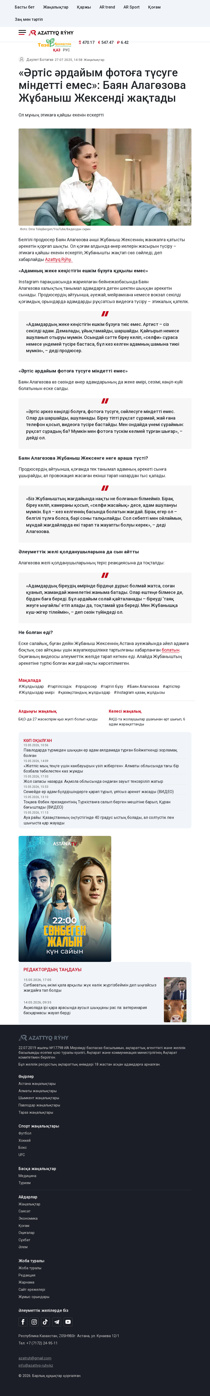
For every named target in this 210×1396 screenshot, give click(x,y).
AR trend (107, 7)
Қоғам (154, 7)
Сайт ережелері (32, 1290)
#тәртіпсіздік (59, 686)
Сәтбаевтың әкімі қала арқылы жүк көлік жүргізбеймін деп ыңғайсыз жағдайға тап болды (90, 988)
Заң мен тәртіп (29, 19)
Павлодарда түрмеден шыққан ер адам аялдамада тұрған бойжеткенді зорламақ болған (100, 753)
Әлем (23, 1247)
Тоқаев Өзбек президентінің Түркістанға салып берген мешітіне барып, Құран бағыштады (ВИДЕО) (97, 805)
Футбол (25, 1133)
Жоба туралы (30, 1268)
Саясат (25, 1211)
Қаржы (84, 7)
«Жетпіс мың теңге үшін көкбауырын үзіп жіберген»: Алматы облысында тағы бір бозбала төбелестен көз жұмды (101, 769)
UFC (22, 1155)
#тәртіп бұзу (111, 686)
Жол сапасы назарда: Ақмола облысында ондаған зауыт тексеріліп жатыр (93, 781)
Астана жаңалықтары (37, 1084)
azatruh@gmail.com (35, 1358)
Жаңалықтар (55, 7)
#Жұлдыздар (31, 686)
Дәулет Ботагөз (39, 60)
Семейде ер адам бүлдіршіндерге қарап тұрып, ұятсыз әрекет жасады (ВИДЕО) (99, 791)
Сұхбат (24, 1240)
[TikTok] (45, 1322)
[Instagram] (34, 1322)
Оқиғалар (27, 1233)
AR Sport (132, 7)
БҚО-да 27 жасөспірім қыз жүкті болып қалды (58, 719)
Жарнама (26, 1282)
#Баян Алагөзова (143, 686)
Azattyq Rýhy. (59, 259)
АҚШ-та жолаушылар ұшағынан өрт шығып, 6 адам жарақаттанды (147, 721)
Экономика (28, 1218)
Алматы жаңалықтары (38, 1091)
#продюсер (86, 686)
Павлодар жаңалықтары (39, 1105)
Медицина (27, 1176)
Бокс (23, 1148)
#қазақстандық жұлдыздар (84, 692)
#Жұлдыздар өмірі (36, 692)
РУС (66, 50)
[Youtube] (68, 1322)
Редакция (27, 1275)
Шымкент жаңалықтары (39, 1098)
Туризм (25, 1183)
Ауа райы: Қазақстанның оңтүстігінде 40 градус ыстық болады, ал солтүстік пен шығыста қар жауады (99, 820)
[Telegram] (56, 1322)
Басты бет (25, 7)
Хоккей (25, 1140)
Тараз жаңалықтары (36, 1112)
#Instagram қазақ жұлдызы (139, 692)
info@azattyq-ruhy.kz (36, 1365)
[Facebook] (23, 1322)
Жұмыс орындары (34, 1297)
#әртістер (171, 686)
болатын (170, 650)
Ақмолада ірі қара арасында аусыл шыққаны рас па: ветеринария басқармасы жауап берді (85, 1010)
